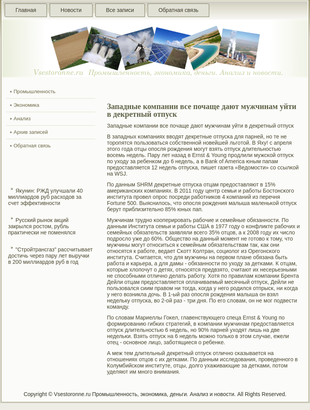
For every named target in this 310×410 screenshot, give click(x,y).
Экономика (26, 105)
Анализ (22, 118)
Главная (26, 10)
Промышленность (34, 91)
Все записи (120, 10)
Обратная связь (178, 10)
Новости (70, 10)
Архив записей (31, 132)
